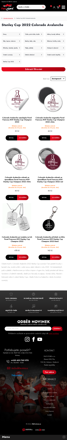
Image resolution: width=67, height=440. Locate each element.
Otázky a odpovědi (49, 400)
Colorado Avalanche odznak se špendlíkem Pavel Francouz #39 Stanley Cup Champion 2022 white (17, 179)
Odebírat (57, 329)
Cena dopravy (49, 411)
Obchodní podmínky (49, 385)
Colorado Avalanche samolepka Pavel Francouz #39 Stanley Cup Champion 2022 (17, 120)
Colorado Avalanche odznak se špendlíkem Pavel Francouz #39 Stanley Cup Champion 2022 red (50, 179)
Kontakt (49, 415)
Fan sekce (49, 372)
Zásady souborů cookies (49, 393)
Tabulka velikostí (49, 396)
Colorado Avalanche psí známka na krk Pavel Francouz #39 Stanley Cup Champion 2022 (17, 239)
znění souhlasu (54, 333)
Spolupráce (49, 404)
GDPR (49, 389)
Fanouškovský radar (49, 407)
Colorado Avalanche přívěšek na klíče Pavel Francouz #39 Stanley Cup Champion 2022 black (50, 239)
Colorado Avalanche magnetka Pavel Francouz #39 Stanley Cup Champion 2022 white (50, 120)
